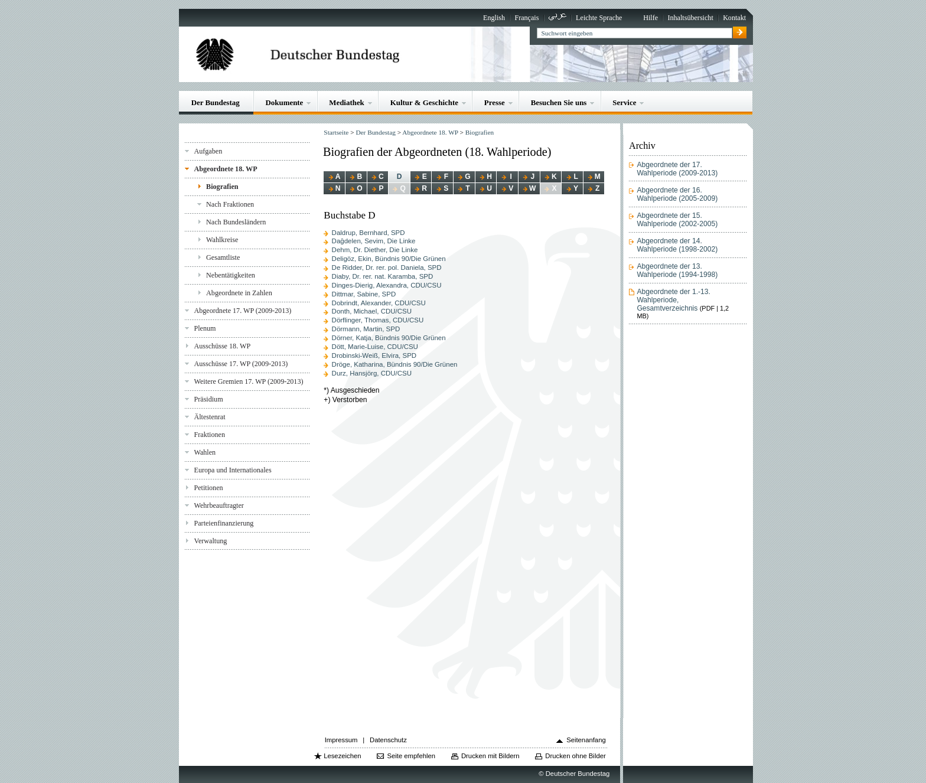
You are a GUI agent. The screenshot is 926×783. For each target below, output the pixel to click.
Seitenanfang (586, 739)
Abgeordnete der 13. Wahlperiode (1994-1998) (677, 270)
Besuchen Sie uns (559, 102)
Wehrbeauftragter (218, 505)
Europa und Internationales (232, 470)
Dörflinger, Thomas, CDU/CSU (378, 320)
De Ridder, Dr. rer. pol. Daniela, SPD (387, 267)
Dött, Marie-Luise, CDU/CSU (375, 346)
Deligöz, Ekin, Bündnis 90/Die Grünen (389, 258)
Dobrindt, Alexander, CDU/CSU (379, 302)
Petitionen (208, 488)
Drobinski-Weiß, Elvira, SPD (374, 355)
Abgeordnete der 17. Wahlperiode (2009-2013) (677, 169)
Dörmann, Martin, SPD (366, 328)
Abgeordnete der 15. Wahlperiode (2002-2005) (677, 219)
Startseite (336, 132)
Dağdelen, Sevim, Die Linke (374, 240)
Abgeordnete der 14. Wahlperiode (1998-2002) (677, 245)
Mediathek (346, 102)
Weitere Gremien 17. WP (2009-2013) (248, 381)
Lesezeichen (342, 755)
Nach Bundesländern (236, 222)
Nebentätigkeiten (230, 275)
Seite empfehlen (411, 755)
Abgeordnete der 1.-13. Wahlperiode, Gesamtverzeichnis (673, 300)
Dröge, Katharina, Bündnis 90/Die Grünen (395, 364)
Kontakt (734, 18)
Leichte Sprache (599, 18)
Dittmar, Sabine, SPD (364, 294)
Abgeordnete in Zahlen (239, 293)
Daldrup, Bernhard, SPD (368, 232)
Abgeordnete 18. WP (225, 169)
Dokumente (285, 102)
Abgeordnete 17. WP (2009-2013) (242, 310)
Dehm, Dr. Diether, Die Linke (375, 249)
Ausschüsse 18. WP (222, 346)
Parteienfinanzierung (223, 523)
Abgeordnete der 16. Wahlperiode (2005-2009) (677, 194)
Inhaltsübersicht (690, 18)
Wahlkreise (222, 240)
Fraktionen (209, 434)
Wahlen (205, 452)
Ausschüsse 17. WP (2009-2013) (241, 364)
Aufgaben (208, 151)
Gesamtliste (223, 257)
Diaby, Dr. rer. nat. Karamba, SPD (382, 276)
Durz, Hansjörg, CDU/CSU (372, 373)
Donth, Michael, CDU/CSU (372, 311)
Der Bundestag (215, 102)
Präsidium (208, 399)
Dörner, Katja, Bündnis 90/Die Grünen (389, 337)
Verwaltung (210, 541)
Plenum (205, 328)
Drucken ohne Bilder (575, 755)
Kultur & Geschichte (424, 102)
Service (624, 102)
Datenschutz (388, 739)
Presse (494, 102)
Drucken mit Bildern (490, 755)
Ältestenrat (209, 417)
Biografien (222, 186)
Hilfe (650, 18)
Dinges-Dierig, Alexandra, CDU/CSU (387, 285)
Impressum (341, 739)
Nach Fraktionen (230, 204)
